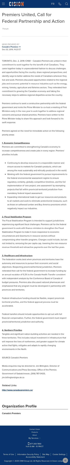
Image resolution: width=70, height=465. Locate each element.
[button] (59, 4)
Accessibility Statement (35, 457)
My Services (35, 438)
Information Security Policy (28, 454)
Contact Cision (34, 429)
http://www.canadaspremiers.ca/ (17, 390)
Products (35, 432)
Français (6, 29)
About (34, 435)
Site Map (45, 454)
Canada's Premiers (11, 413)
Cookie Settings (59, 454)
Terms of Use (8, 454)
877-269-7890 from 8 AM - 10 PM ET (34, 445)
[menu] (3, 4)
